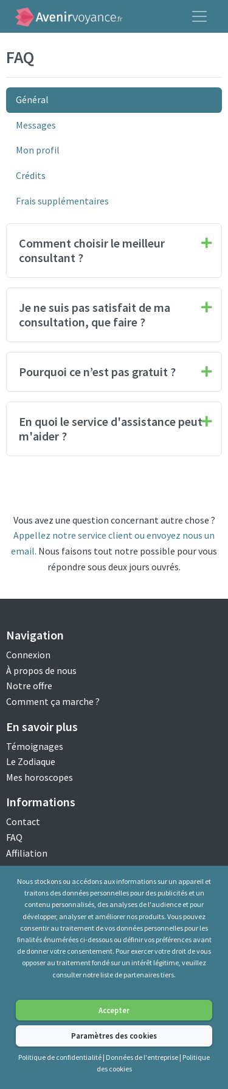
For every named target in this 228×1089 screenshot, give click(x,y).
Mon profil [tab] (38, 150)
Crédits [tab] (31, 175)
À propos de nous (41, 670)
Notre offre (29, 685)
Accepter (114, 1010)
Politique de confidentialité (60, 1057)
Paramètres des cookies (114, 1035)
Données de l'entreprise (142, 1057)
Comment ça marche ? (53, 701)
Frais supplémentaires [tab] (62, 201)
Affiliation (26, 853)
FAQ (14, 837)
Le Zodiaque (30, 761)
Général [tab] (32, 99)
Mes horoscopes (39, 777)
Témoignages (34, 746)
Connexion (28, 655)
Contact (23, 821)
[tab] (114, 250)
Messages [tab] (36, 125)
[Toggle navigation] (199, 16)
